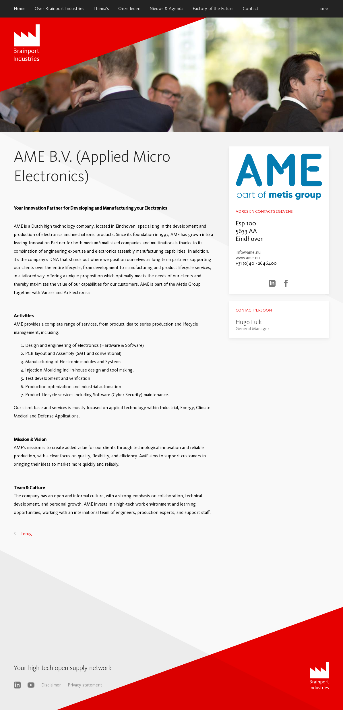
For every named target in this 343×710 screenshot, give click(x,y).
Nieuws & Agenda (166, 8)
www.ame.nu (248, 257)
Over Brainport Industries (59, 8)
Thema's (101, 8)
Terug (26, 533)
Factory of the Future (213, 8)
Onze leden (129, 8)
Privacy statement (85, 685)
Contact (250, 8)
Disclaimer (51, 685)
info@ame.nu (248, 252)
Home (20, 8)
